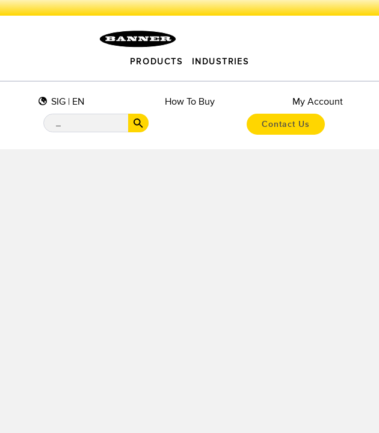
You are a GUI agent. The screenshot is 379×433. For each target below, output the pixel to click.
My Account (317, 102)
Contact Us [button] (286, 124)
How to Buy (190, 102)
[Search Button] (138, 123)
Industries (220, 62)
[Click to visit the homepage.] (137, 39)
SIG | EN (67, 102)
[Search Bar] (96, 123)
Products (156, 62)
